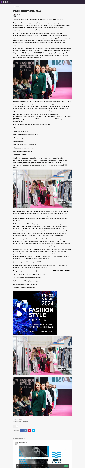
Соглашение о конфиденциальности (54, 465)
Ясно (66, 465)
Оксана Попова (23, 442)
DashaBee (19, 14)
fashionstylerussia (18, 419)
